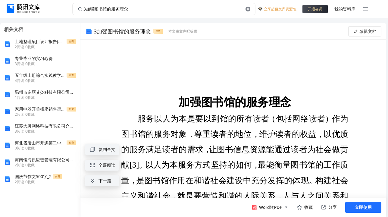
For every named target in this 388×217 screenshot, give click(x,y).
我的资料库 (344, 9)
